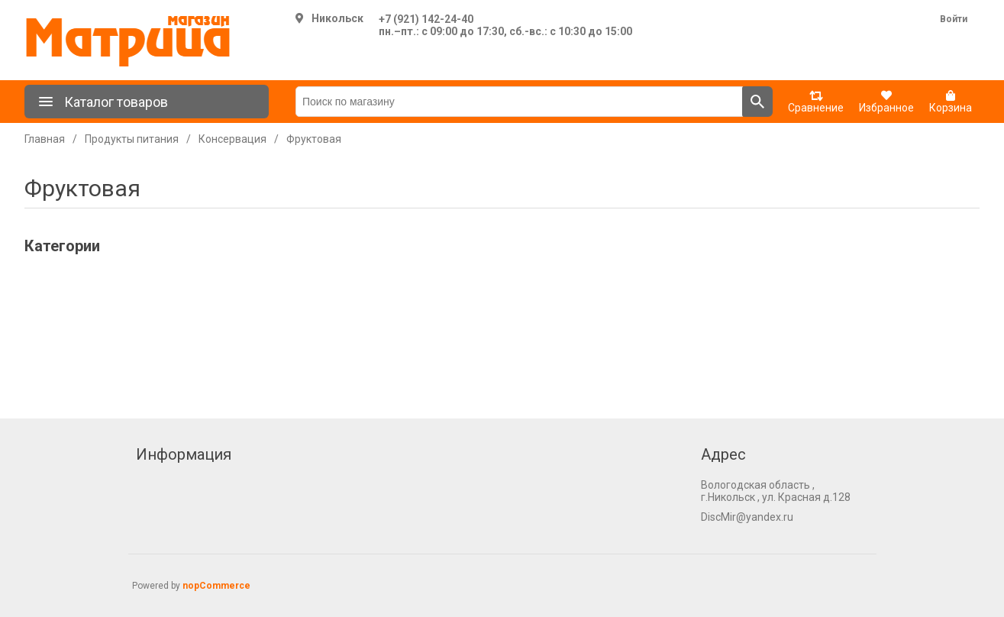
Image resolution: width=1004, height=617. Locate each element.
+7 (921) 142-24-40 (426, 19)
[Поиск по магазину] (519, 101)
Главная (44, 139)
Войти (953, 19)
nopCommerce (216, 585)
